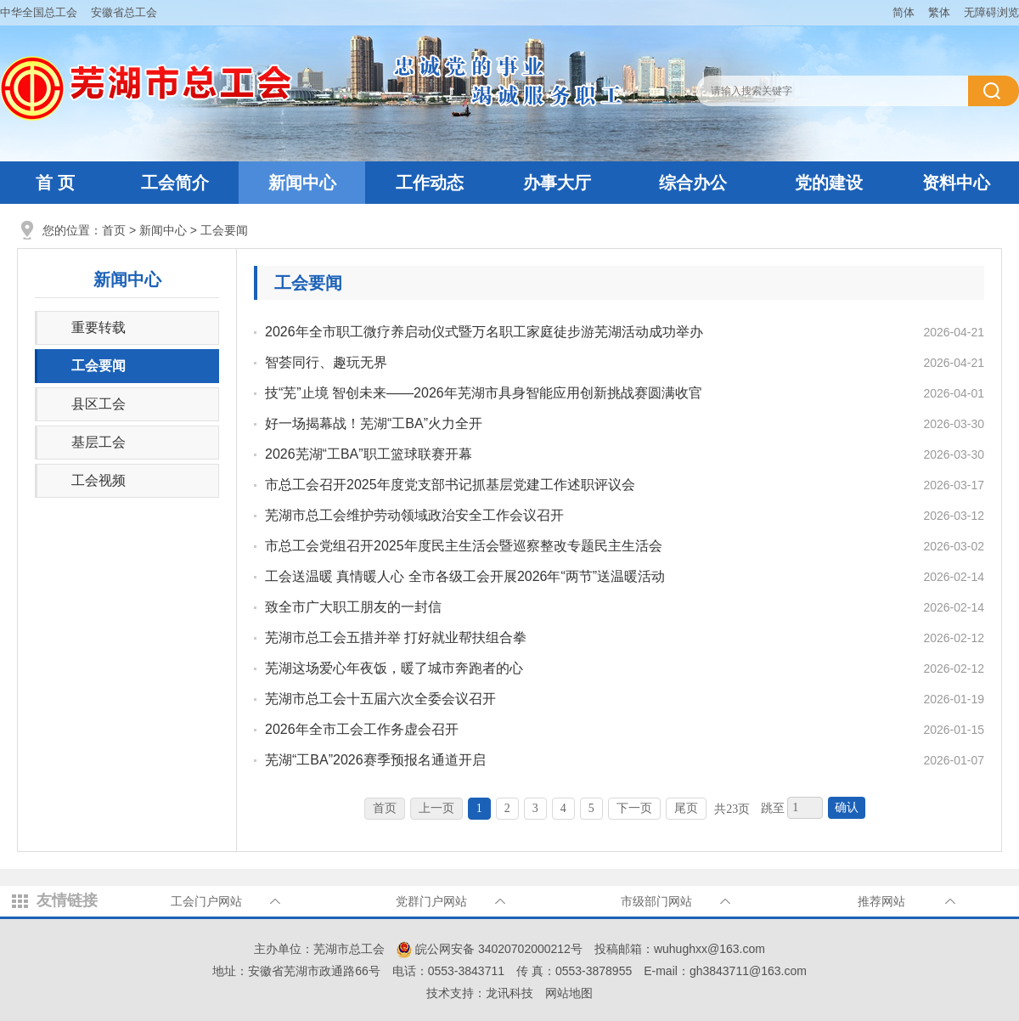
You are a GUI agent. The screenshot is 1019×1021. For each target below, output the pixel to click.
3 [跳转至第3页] (535, 808)
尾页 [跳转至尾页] (686, 808)
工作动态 (430, 182)
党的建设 (829, 182)
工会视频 (98, 480)
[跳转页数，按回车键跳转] (805, 808)
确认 (847, 807)
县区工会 (98, 404)
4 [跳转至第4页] (563, 808)
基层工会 (98, 442)
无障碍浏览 (991, 12)
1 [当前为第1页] (479, 808)
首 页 (55, 182)
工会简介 (175, 182)
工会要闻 (224, 230)
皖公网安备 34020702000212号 (490, 949)
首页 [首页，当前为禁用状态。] (385, 808)
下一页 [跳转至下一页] (634, 808)
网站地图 (569, 993)
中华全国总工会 (38, 12)
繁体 (939, 12)
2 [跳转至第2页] (507, 808)
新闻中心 (302, 182)
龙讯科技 (509, 993)
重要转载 (98, 327)
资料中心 (956, 182)
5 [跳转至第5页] (591, 808)
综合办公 (693, 182)
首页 (114, 230)
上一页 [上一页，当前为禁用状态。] (436, 808)
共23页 (732, 809)
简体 (903, 12)
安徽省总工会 (124, 12)
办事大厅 (557, 182)
